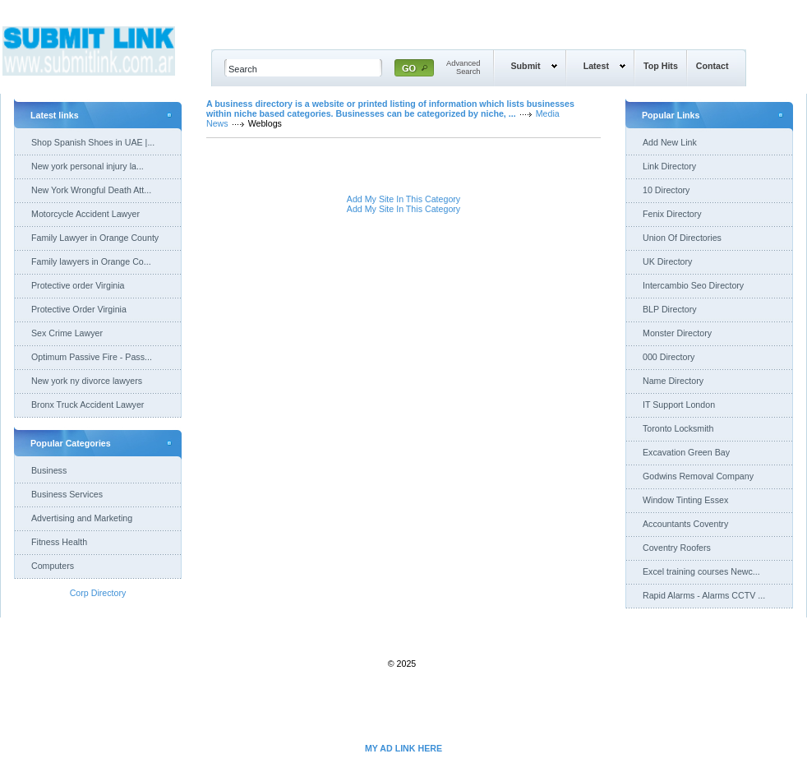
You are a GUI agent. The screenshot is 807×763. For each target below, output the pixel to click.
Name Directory (673, 381)
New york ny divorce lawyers (86, 381)
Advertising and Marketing (81, 518)
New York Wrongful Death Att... (91, 190)
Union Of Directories (682, 238)
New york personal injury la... (87, 166)
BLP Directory (670, 309)
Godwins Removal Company (698, 476)
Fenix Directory (672, 214)
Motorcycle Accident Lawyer (85, 214)
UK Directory (667, 261)
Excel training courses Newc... (701, 571)
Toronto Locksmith (678, 428)
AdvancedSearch (463, 67)
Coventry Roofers (677, 548)
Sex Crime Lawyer (67, 333)
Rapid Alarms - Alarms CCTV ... (704, 595)
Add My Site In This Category (403, 199)
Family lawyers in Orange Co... (91, 261)
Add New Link (670, 142)
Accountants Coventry (685, 524)
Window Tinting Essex (685, 500)
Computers (52, 566)
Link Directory (669, 166)
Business (49, 470)
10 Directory (666, 190)
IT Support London (679, 404)
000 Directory (668, 357)
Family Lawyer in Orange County (95, 238)
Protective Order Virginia (79, 309)
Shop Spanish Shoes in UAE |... (92, 142)
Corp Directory (98, 593)
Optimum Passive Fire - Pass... (91, 357)
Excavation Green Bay (686, 452)
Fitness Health (59, 542)
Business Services (67, 494)
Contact (712, 66)
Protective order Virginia (78, 285)
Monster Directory (677, 333)
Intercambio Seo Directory (693, 285)
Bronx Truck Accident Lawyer (87, 404)
